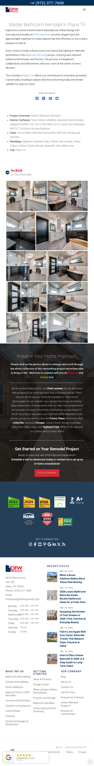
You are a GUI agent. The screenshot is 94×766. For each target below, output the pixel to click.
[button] (84, 9)
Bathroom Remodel (36, 55)
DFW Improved (41, 34)
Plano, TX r (29, 75)
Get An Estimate (47, 472)
